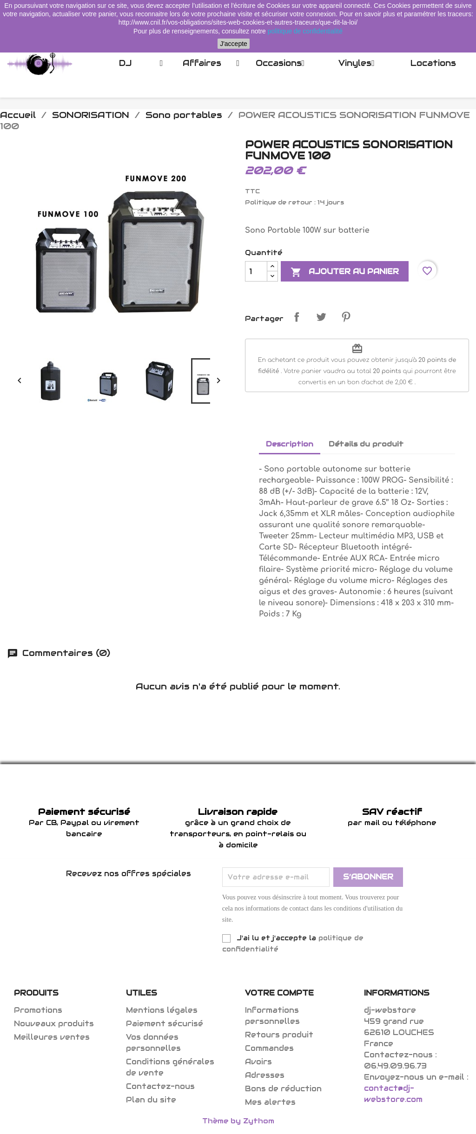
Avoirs (258, 1062)
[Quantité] (256, 271)
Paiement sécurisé (164, 1024)
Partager (296, 317)
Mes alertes (270, 1102)
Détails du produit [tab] (366, 443)
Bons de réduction (283, 1089)
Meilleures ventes (52, 1037)
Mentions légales (162, 1010)
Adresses (264, 1075)
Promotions (38, 1010)
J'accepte (233, 43)
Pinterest (346, 317)
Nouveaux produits (54, 1024)
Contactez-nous (160, 1086)
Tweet (321, 317)
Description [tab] (289, 443)
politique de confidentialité (305, 31)
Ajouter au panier (345, 272)
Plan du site (151, 1100)
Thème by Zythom (238, 1120)
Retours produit (279, 1035)
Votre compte (279, 993)
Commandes (269, 1048)
